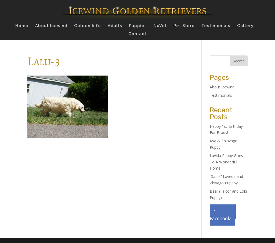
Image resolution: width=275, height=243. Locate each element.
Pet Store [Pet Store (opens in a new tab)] (184, 26)
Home (21, 26)
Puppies (138, 26)
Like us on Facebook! (223, 215)
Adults (115, 26)
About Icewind (51, 26)
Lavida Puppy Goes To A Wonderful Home (226, 162)
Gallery (245, 26)
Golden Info (87, 26)
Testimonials (215, 26)
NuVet (160, 26)
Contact (137, 34)
